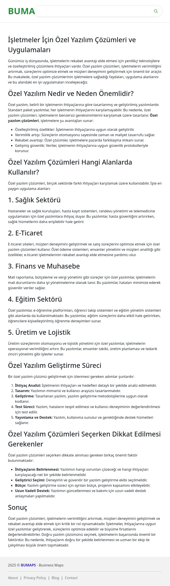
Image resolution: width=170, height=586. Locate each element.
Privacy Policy (35, 577)
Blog (55, 577)
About (13, 577)
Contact (71, 577)
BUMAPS (28, 565)
